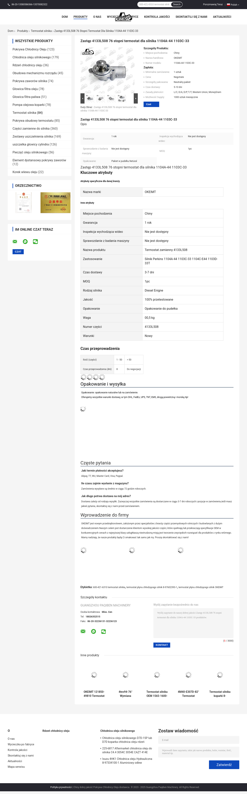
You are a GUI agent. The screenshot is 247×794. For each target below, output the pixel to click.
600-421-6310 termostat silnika (109, 587)
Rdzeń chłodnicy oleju (27, 65)
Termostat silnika (41, 30)
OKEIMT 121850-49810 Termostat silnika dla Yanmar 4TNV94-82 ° (94, 694)
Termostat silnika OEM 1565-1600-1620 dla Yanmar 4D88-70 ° (157, 694)
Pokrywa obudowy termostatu (33, 120)
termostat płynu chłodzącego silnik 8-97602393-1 (151, 587)
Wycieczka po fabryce (122, 16)
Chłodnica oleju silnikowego (32, 57)
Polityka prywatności (61, 787)
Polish (235, 4)
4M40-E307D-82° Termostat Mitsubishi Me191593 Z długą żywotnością (188, 694)
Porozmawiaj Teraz (213, 4)
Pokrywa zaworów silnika (30, 81)
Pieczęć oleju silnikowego (30, 152)
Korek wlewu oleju (25, 172)
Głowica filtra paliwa (26, 97)
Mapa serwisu (16, 766)
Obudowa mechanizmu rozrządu (35, 73)
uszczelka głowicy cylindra (31, 144)
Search (176, 4)
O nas (97, 16)
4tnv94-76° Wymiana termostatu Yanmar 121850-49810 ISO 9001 (125, 694)
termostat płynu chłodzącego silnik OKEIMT (200, 587)
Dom (65, 16)
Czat (148, 104)
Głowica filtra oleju (25, 89)
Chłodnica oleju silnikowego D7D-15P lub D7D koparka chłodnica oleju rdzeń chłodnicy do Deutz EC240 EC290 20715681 (127, 740)
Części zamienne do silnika (31, 128)
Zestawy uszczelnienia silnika (33, 136)
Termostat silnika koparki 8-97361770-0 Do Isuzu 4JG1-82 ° (220, 694)
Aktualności (222, 16)
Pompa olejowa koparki (29, 105)
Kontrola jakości (157, 16)
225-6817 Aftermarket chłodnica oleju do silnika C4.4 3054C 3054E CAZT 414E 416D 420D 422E (127, 751)
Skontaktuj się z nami (191, 16)
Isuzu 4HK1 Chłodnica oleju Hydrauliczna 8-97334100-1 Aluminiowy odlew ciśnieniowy (127, 761)
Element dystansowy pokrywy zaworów (39, 160)
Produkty (80, 16)
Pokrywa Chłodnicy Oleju (29, 49)
